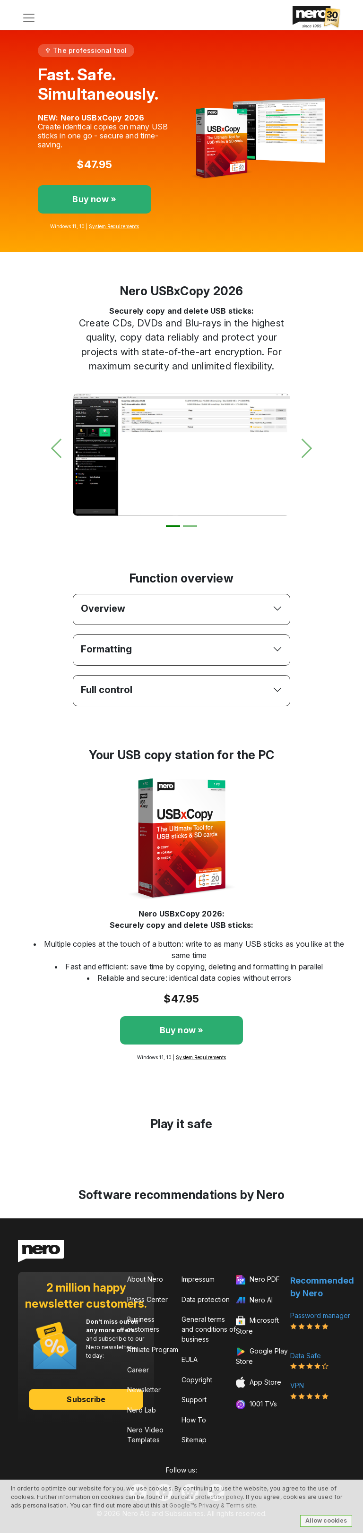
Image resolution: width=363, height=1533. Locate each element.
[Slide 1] (173, 526)
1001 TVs (256, 1404)
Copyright (197, 1380)
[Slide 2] (190, 526)
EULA (190, 1359)
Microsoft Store (257, 1325)
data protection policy (212, 1496)
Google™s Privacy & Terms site (212, 1505)
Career (138, 1370)
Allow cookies (326, 1520)
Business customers (143, 1324)
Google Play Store (262, 1356)
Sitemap (194, 1440)
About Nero (145, 1279)
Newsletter (144, 1390)
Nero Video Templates (145, 1435)
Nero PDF (258, 1280)
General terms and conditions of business (209, 1329)
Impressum (198, 1279)
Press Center (147, 1299)
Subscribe (86, 1399)
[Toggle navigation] (29, 18)
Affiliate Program (152, 1349)
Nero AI (254, 1300)
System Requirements (114, 226)
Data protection (206, 1299)
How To (194, 1420)
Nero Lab (141, 1410)
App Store (258, 1382)
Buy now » (94, 199)
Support (194, 1400)
